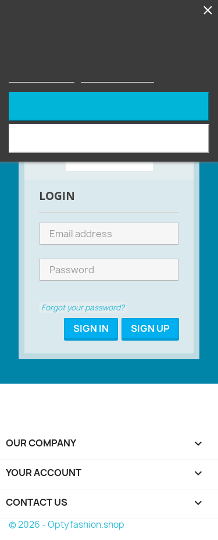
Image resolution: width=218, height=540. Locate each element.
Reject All (109, 106)
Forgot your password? (82, 307)
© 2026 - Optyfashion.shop (66, 524)
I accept (109, 138)
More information (41, 77)
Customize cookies (117, 77)
